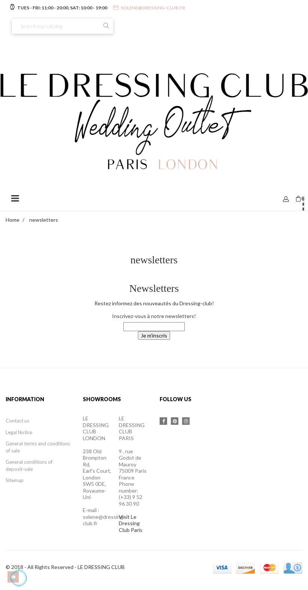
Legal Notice (19, 432)
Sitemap (15, 480)
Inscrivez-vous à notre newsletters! (154, 316)
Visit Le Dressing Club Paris (130, 523)
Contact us (17, 421)
